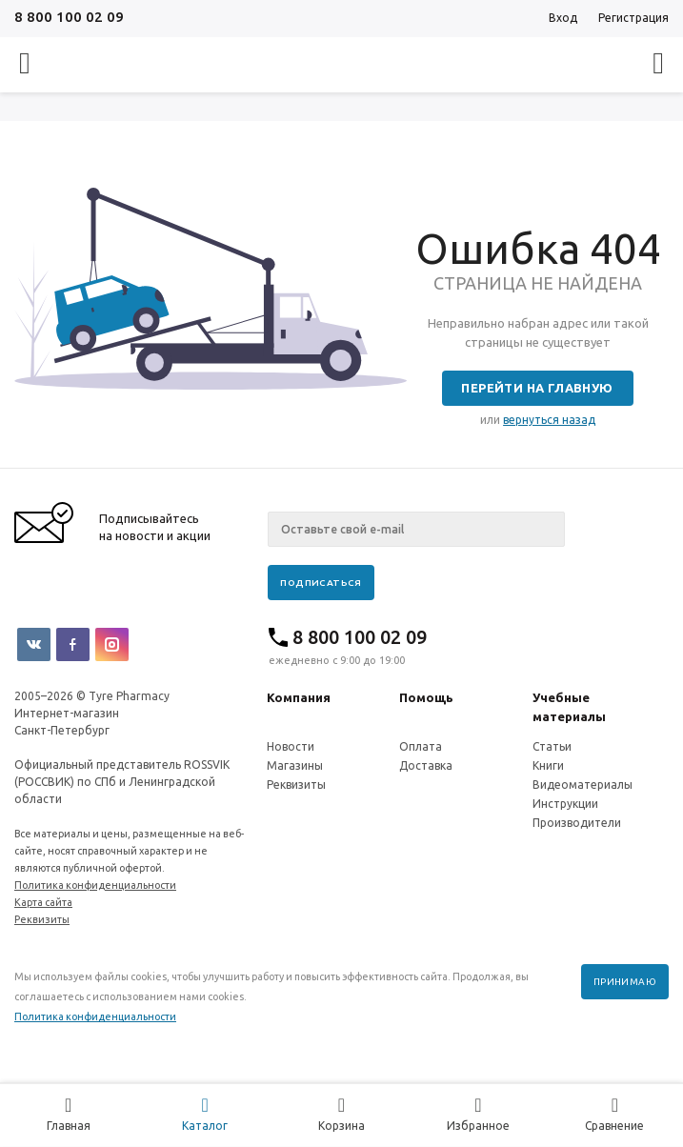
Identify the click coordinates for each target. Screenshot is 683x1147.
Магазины (295, 765)
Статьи (552, 746)
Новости (290, 746)
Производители (576, 822)
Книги (548, 765)
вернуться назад (549, 419)
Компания (299, 697)
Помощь (426, 697)
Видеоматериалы (582, 784)
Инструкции (565, 803)
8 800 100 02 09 (69, 17)
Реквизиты (296, 784)
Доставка (425, 765)
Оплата (420, 746)
